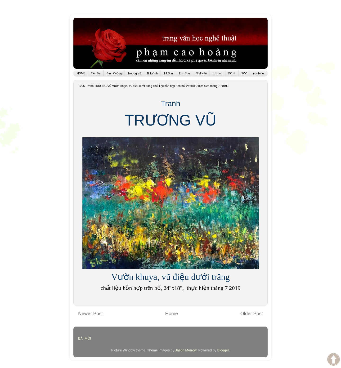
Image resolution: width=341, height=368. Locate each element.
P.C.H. (231, 73)
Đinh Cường (114, 73)
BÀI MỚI (84, 338)
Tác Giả (96, 73)
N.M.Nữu (201, 73)
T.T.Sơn (168, 73)
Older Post (251, 313)
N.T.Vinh (152, 73)
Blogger (223, 350)
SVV (244, 73)
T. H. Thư (184, 73)
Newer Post (90, 313)
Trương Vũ (134, 73)
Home (171, 313)
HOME (81, 73)
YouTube (258, 73)
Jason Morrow (186, 350)
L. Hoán (217, 73)
